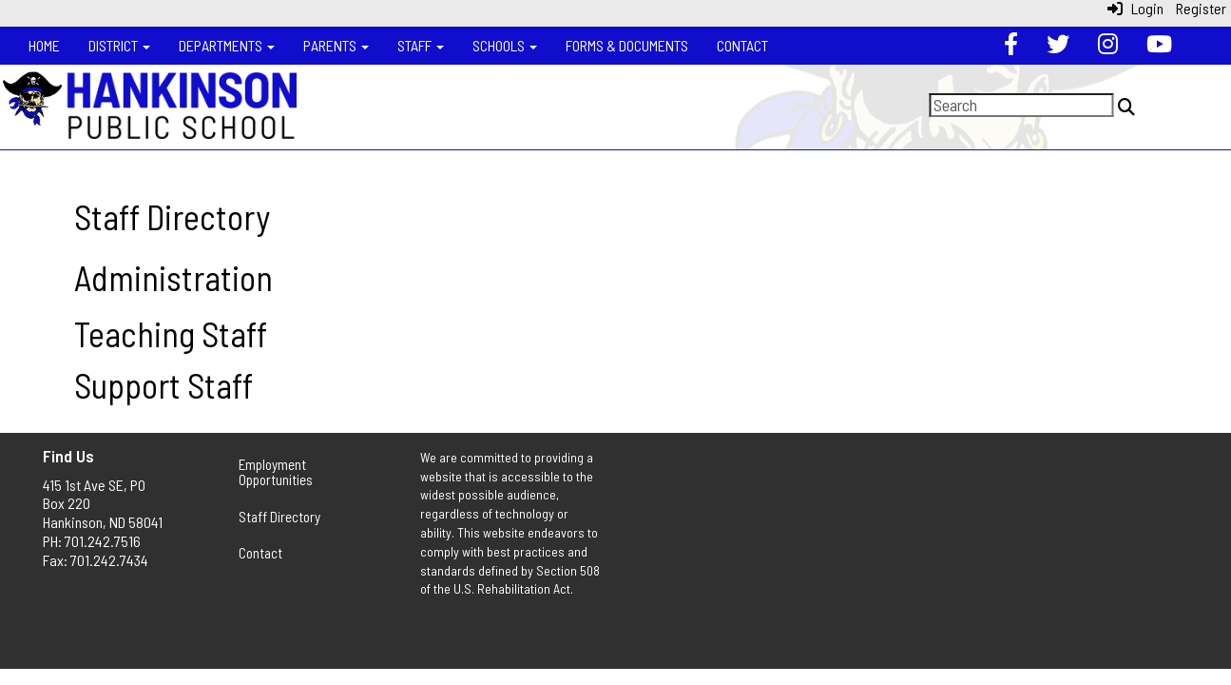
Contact (742, 45)
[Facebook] (1011, 45)
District (119, 45)
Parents (336, 45)
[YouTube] (1159, 45)
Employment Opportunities (276, 472)
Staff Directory (279, 516)
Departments (227, 45)
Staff (420, 45)
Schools (504, 45)
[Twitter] (1058, 45)
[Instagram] (1108, 45)
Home (44, 45)
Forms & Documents (627, 45)
